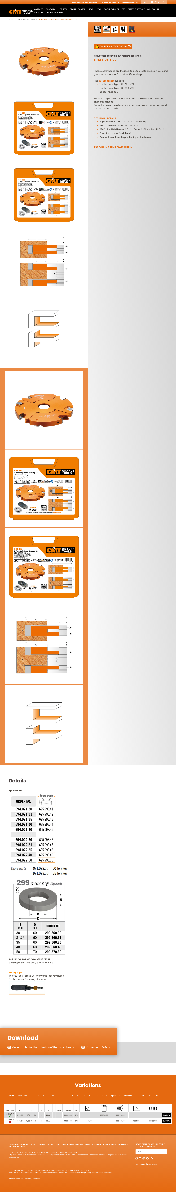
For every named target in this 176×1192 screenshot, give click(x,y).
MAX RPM (128, 1095)
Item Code (22, 1095)
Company (50, 9)
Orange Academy (54, 12)
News (90, 9)
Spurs (113, 1095)
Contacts (38, 12)
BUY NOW (166, 1115)
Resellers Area (130, 2)
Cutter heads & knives (26, 19)
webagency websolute (146, 1164)
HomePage (38, 9)
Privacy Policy (14, 1179)
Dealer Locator (77, 9)
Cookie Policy (26, 1179)
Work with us (154, 9)
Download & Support (114, 9)
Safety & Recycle (136, 9)
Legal (98, 9)
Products (62, 9)
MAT (149, 1095)
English (116, 2)
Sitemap (36, 1179)
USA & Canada (92, 2)
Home (11, 19)
